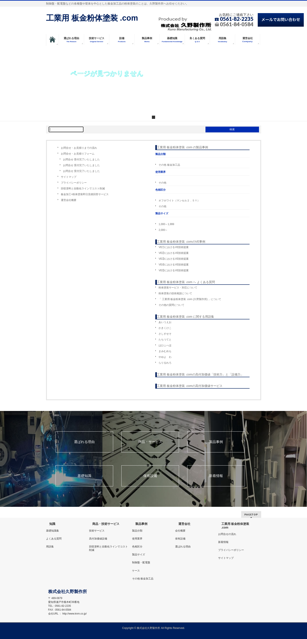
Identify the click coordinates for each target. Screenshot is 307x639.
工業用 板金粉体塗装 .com (92, 18)
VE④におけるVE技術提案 (174, 264)
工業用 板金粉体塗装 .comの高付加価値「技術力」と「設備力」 (200, 374)
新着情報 (216, 476)
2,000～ (163, 229)
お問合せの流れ (227, 534)
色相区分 (137, 546)
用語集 (50, 546)
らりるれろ (165, 362)
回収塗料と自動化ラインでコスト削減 (83, 188)
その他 (162, 182)
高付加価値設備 (98, 538)
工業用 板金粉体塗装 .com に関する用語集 (185, 316)
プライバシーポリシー (74, 182)
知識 (52, 524)
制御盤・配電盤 (141, 562)
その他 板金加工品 (169, 164)
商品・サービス (150, 442)
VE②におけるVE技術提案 (174, 252)
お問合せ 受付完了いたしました (81, 159)
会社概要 (180, 530)
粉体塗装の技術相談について (175, 293)
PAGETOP (251, 514)
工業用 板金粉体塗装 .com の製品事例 (182, 147)
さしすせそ (165, 333)
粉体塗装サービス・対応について (178, 287)
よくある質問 (54, 538)
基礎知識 (84, 476)
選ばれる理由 (84, 442)
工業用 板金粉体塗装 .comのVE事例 (181, 241)
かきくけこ (165, 327)
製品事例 (216, 442)
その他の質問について (171, 304)
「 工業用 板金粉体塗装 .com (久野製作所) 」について (190, 299)
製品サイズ (138, 554)
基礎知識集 (52, 530)
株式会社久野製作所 (148, 628)
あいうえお (165, 322)
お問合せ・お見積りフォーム (77, 153)
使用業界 (137, 538)
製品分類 (137, 530)
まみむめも (165, 351)
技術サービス (97, 530)
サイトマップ (68, 176)
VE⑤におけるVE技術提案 (174, 270)
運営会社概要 (68, 200)
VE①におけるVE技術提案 (174, 247)
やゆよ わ (165, 357)
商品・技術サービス (105, 524)
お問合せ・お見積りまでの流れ (79, 147)
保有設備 (150, 476)
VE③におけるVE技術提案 (174, 258)
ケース (136, 570)
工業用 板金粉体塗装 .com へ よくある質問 (186, 282)
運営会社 (184, 524)
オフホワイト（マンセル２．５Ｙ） (179, 200)
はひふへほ (165, 345)
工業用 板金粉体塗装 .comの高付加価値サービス (189, 386)
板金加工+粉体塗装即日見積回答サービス (85, 194)
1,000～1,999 (166, 224)
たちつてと (165, 339)
